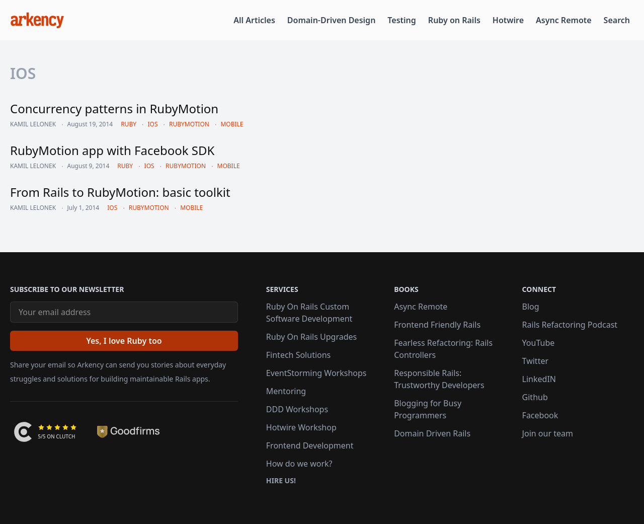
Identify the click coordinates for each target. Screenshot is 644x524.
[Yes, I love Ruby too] (124, 341)
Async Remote (564, 20)
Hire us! (281, 480)
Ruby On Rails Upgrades (311, 336)
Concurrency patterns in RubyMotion (114, 108)
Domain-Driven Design (331, 20)
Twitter (535, 360)
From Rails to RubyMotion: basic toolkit (120, 192)
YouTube (538, 342)
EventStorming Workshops (316, 373)
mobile (231, 124)
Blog (530, 306)
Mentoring (286, 391)
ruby (128, 124)
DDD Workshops (297, 409)
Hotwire (508, 20)
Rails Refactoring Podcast (570, 324)
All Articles (254, 20)
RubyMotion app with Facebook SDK (112, 150)
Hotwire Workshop (301, 427)
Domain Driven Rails (432, 433)
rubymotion (189, 124)
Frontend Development (310, 445)
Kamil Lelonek (33, 124)
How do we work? (299, 463)
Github (535, 397)
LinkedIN (539, 379)
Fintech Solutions (298, 354)
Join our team (547, 433)
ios (152, 124)
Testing (401, 20)
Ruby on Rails (454, 20)
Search (617, 20)
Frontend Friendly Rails (437, 324)
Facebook (540, 415)
